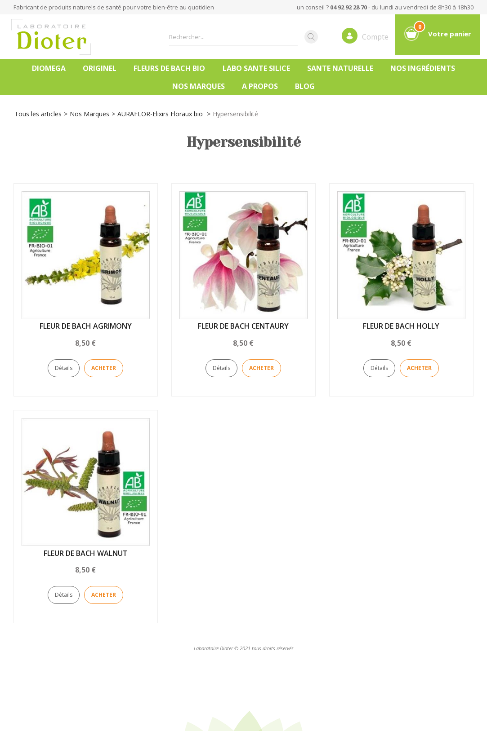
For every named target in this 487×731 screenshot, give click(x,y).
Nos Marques (89, 114)
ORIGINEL (99, 68)
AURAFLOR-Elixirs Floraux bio (161, 114)
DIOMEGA (49, 68)
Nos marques (198, 86)
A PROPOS (260, 86)
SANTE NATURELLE (340, 68)
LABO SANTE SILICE (256, 68)
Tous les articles (38, 114)
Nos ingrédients (422, 68)
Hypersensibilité (235, 114)
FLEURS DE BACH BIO (169, 68)
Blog (305, 86)
